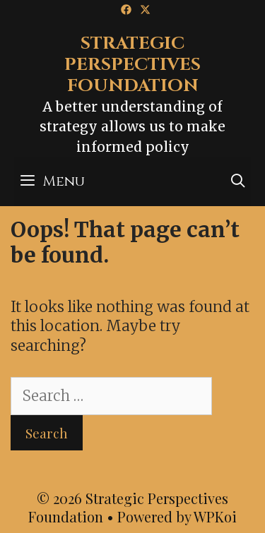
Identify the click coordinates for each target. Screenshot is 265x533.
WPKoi (215, 516)
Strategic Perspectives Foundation (132, 64)
